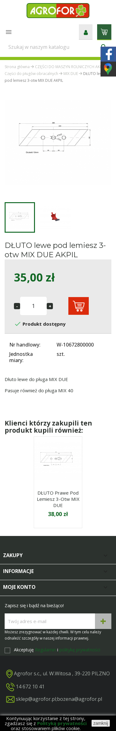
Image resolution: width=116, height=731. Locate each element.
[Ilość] (33, 306)
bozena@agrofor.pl (79, 699)
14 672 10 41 (30, 686)
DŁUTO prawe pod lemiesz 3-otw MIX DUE (58, 499)
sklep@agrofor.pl (36, 699)
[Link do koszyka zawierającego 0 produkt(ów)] (104, 31)
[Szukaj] (58, 47)
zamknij (100, 723)
